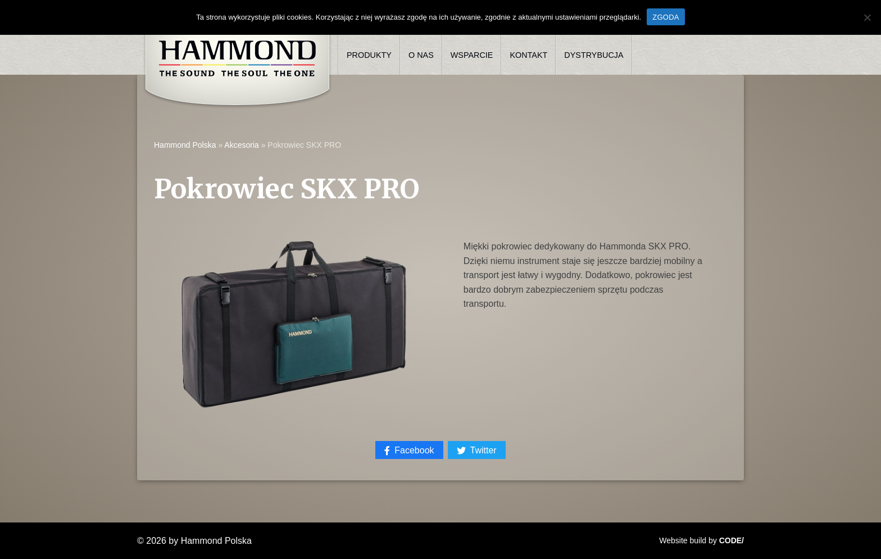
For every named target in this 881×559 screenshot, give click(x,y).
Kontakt (528, 55)
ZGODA (665, 17)
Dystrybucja (593, 55)
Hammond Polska (185, 144)
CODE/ (731, 540)
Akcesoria (241, 144)
